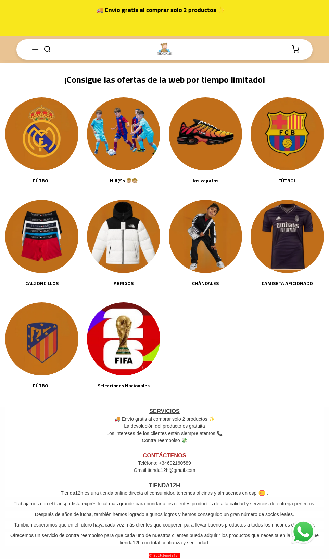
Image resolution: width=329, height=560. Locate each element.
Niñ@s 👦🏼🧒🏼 (124, 181)
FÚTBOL (42, 181)
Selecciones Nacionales (124, 386)
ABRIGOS (124, 283)
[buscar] (47, 49)
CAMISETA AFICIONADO (287, 283)
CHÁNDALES (205, 283)
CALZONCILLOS (42, 283)
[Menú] (35, 49)
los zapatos (205, 181)
